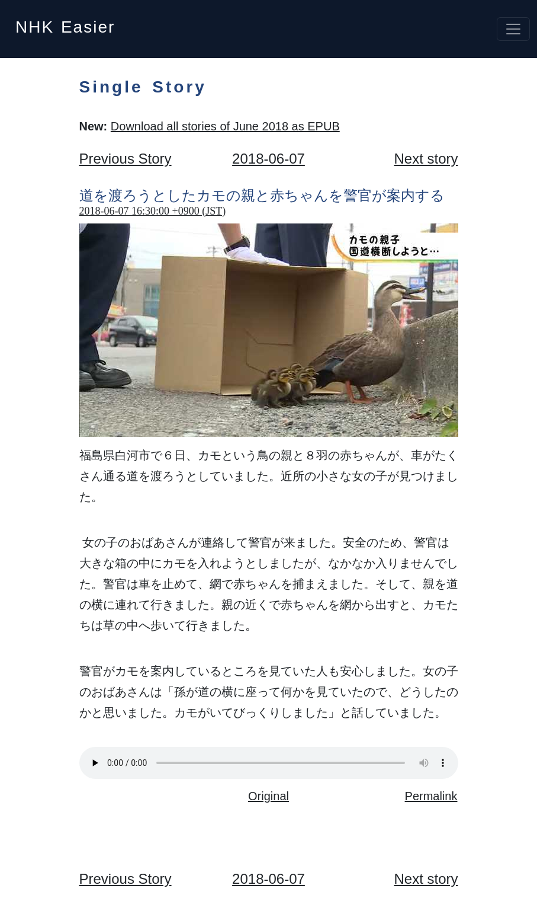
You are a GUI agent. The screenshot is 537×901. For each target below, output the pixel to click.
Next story (426, 159)
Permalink (431, 796)
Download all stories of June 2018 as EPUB (225, 126)
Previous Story (125, 159)
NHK (65, 23)
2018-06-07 (268, 159)
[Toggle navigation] (513, 29)
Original (268, 796)
